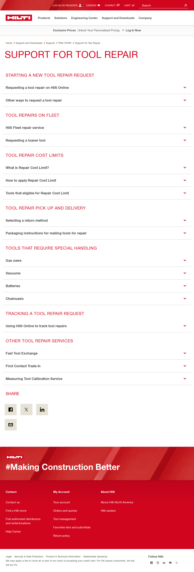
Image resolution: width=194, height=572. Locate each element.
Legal (9, 556)
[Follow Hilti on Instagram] (158, 562)
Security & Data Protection (28, 556)
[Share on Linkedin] (42, 409)
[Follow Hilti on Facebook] (151, 562)
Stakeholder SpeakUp (95, 556)
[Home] (19, 18)
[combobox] (163, 5)
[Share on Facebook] (11, 409)
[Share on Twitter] (26, 409)
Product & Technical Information (63, 556)
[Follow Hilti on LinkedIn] (164, 562)
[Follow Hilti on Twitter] (176, 562)
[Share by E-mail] (11, 424)
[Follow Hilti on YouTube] (170, 562)
